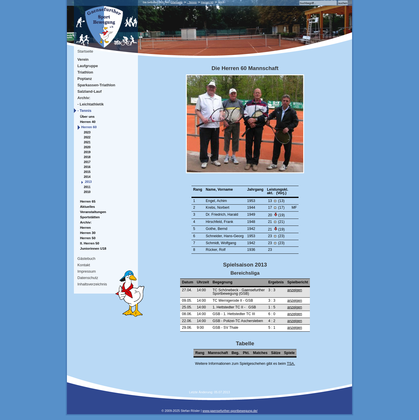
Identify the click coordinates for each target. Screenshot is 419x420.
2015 (87, 172)
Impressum (86, 271)
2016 (87, 167)
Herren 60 (207, 2)
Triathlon (85, 72)
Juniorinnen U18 (93, 248)
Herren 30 (87, 233)
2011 (87, 187)
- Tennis (192, 2)
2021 (87, 142)
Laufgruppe (87, 66)
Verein (82, 59)
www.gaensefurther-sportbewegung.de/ (230, 410)
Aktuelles (87, 206)
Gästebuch (86, 258)
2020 (87, 147)
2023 (87, 132)
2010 (87, 192)
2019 (87, 152)
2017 (87, 162)
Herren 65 (87, 201)
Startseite (177, 2)
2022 (87, 137)
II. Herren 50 (89, 243)
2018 (87, 157)
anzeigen (294, 290)
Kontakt (83, 265)
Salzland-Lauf (89, 91)
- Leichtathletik (90, 104)
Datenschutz (87, 278)
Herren (85, 227)
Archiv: (83, 98)
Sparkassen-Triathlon (96, 85)
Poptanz (84, 78)
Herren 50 (87, 238)
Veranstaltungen (93, 212)
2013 (88, 181)
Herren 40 (87, 122)
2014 (87, 176)
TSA (290, 364)
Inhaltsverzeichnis (92, 284)
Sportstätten (90, 217)
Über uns (87, 116)
